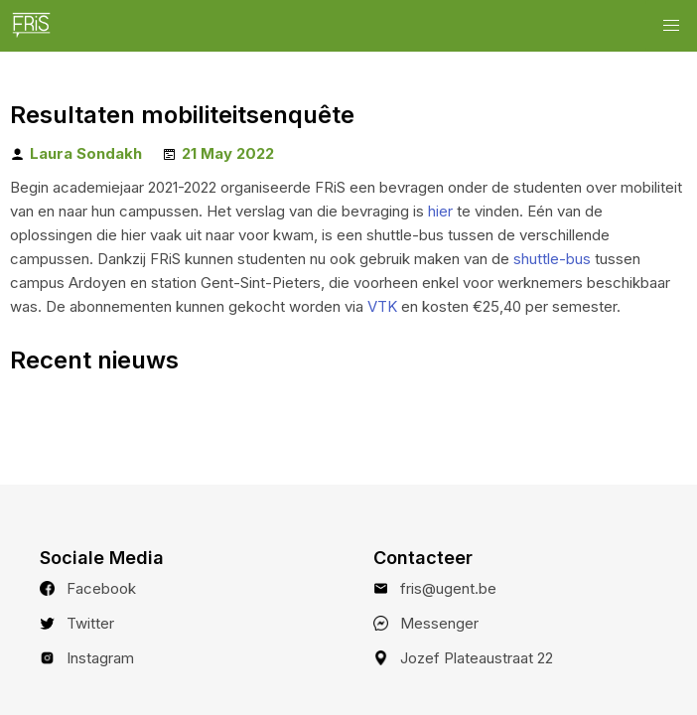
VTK (382, 306)
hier (440, 211)
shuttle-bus (552, 258)
